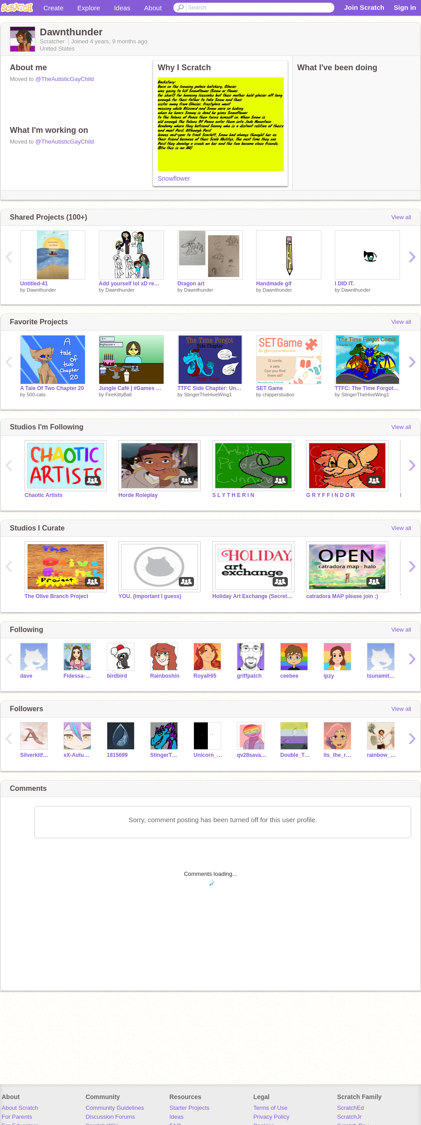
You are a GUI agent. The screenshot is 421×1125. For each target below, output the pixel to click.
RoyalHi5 (205, 676)
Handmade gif (273, 283)
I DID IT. (344, 283)
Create (53, 8)
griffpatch (249, 676)
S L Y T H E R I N (233, 495)
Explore (88, 8)
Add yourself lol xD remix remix (131, 283)
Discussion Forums (110, 1116)
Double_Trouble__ (295, 755)
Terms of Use (270, 1107)
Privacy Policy (271, 1116)
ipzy (329, 676)
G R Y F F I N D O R (330, 495)
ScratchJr (349, 1116)
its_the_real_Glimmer (339, 755)
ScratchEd (350, 1107)
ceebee (289, 676)
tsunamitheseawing (382, 676)
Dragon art (191, 283)
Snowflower (174, 178)
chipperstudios (279, 394)
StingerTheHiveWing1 (208, 394)
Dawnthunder (41, 290)
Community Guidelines (114, 1107)
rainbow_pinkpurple (382, 755)
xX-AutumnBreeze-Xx (78, 755)
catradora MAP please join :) (342, 596)
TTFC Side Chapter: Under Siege (210, 388)
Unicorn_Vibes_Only (208, 755)
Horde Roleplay (138, 495)
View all (401, 217)
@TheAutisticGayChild (64, 79)
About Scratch (20, 1107)
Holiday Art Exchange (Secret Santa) (252, 596)
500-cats (36, 394)
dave (26, 676)
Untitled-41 (34, 283)
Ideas (122, 8)
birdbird (117, 676)
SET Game (269, 388)
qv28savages (252, 755)
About (153, 8)
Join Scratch (364, 7)
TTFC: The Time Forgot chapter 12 (367, 388)
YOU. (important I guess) (149, 596)
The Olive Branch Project (56, 596)
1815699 (117, 755)
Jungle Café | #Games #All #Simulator (131, 388)
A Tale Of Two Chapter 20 (52, 388)
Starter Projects (189, 1107)
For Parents (17, 1116)
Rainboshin (164, 676)
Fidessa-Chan (78, 676)
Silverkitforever (35, 755)
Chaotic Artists (44, 495)
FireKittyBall (118, 394)
